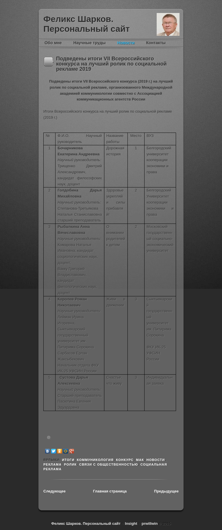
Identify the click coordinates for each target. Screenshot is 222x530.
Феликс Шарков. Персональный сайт (86, 24)
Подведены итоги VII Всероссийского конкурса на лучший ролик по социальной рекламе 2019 (111, 64)
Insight (131, 523)
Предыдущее (166, 491)
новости (155, 460)
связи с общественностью (108, 464)
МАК (140, 460)
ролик (70, 464)
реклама (52, 464)
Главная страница (110, 491)
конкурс (125, 460)
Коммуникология (95, 460)
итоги (68, 460)
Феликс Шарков (168, 24)
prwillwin (149, 523)
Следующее (54, 491)
